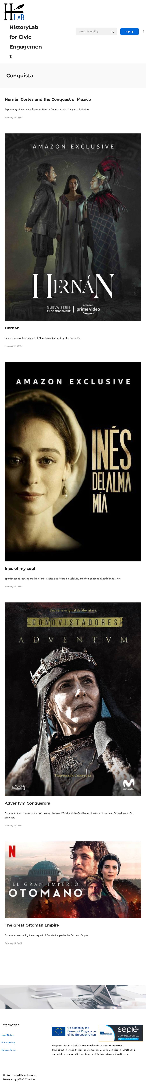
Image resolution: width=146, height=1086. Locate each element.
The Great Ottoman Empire (32, 925)
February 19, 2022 (13, 117)
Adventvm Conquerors (27, 803)
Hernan (12, 328)
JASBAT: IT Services (26, 1079)
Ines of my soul (20, 568)
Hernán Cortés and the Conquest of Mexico (48, 99)
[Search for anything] (112, 31)
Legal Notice (8, 1035)
